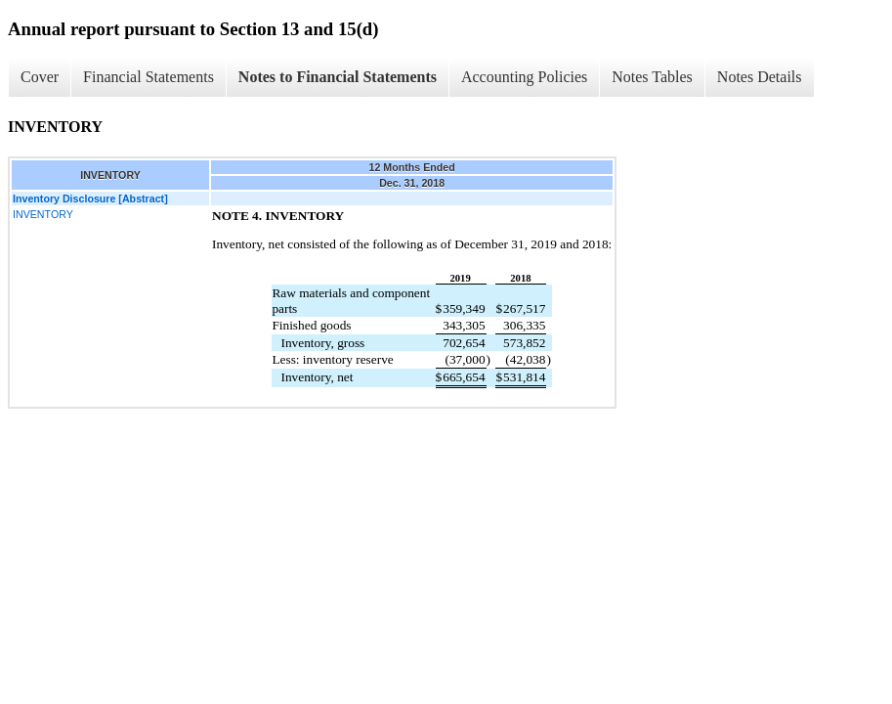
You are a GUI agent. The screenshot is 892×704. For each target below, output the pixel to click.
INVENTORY (43, 214)
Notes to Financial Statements (337, 76)
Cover (40, 76)
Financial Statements (148, 76)
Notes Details (759, 76)
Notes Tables (652, 76)
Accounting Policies (524, 76)
